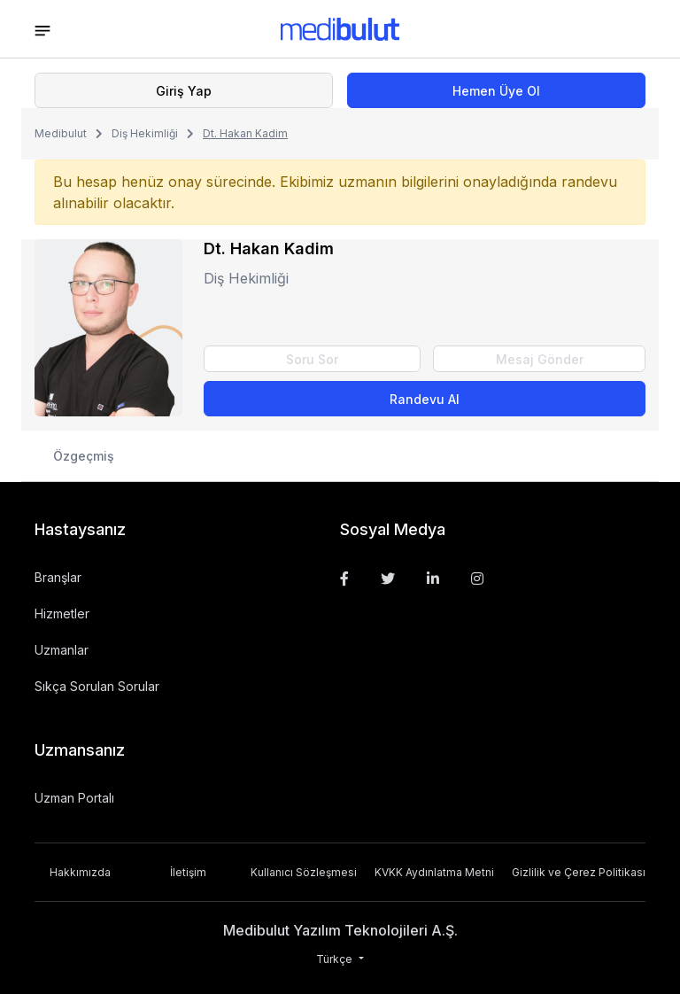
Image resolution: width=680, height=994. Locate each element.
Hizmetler (62, 613)
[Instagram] (477, 578)
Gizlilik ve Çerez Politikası (578, 872)
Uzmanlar (62, 649)
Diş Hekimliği (145, 133)
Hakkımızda (80, 872)
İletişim (188, 872)
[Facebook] (344, 578)
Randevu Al (425, 399)
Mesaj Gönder (539, 359)
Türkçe (335, 959)
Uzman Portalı (74, 797)
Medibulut (61, 133)
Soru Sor (312, 359)
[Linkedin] (433, 578)
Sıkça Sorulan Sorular (97, 686)
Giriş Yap (184, 90)
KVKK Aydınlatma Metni (434, 872)
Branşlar (58, 577)
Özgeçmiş (83, 455)
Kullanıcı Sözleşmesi (304, 872)
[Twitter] (388, 578)
